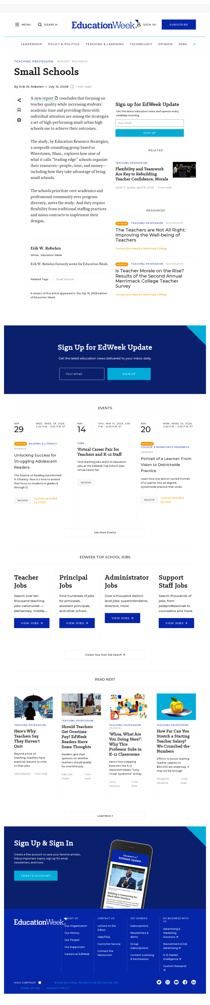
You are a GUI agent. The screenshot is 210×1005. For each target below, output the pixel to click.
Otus (168, 501)
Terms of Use (30, 988)
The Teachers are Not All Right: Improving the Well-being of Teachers (150, 235)
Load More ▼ (105, 815)
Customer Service (109, 943)
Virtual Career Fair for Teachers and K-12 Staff (99, 452)
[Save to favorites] (19, 110)
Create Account (36, 875)
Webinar (20, 448)
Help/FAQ (104, 936)
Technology (141, 44)
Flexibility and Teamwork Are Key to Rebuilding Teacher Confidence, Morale (141, 174)
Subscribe (179, 24)
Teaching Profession (34, 61)
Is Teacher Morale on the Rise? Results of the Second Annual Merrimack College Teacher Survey (149, 278)
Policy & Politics (63, 44)
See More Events (105, 532)
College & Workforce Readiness (165, 447)
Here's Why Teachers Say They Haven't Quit (27, 739)
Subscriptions (139, 925)
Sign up (129, 373)
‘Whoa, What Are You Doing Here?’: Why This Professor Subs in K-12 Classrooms (125, 744)
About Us (71, 918)
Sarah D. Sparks (125, 187)
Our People (72, 939)
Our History (72, 932)
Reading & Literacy (43, 443)
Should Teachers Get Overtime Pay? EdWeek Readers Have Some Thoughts (77, 736)
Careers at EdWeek (77, 954)
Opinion (165, 44)
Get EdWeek (139, 918)
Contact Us (106, 918)
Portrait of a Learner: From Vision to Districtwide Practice (166, 465)
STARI (42, 502)
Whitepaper (174, 223)
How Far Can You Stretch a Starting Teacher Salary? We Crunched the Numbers (173, 741)
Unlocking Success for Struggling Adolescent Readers (35, 461)
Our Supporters (75, 946)
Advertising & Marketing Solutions (171, 932)
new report (46, 98)
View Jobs (32, 623)
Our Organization (76, 925)
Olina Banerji (22, 773)
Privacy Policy (58, 988)
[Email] (82, 374)
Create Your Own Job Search (105, 654)
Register (23, 500)
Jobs (183, 44)
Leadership (31, 44)
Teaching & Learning (104, 44)
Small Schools (65, 279)
